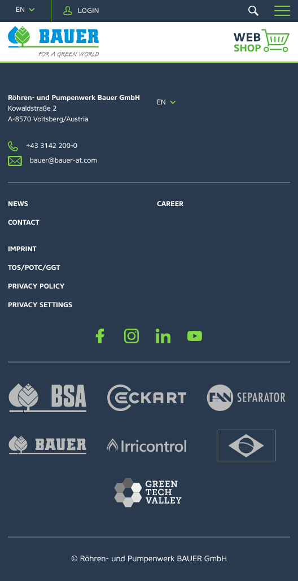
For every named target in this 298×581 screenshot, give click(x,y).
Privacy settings (40, 304)
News (18, 203)
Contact (23, 222)
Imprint (22, 249)
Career (170, 203)
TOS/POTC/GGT (34, 267)
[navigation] (25, 10)
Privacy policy (36, 286)
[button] (282, 11)
